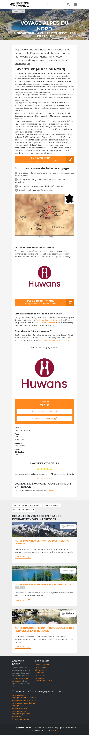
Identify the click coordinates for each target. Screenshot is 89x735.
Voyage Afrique (19, 695)
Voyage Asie (17, 706)
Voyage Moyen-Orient (22, 713)
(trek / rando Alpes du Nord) (48, 320)
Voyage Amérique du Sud (23, 703)
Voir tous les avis (44, 479)
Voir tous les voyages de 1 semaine (54, 340)
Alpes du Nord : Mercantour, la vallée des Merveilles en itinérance (44, 629)
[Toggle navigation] (75, 4)
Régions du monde (20, 719)
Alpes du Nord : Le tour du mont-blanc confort (42, 542)
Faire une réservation (44, 411)
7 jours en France (47, 323)
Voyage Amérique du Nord (24, 700)
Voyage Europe (19, 711)
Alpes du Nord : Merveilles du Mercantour (44, 585)
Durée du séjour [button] (51, 505)
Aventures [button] (34, 505)
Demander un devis (44, 418)
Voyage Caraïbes (19, 708)
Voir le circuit (23, 557)
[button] (19, 217)
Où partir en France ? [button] (22, 510)
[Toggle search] (68, 4)
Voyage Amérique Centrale (24, 698)
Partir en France (20, 505)
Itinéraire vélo (41, 667)
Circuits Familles (42, 665)
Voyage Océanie (19, 716)
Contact (55, 730)
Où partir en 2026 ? (43, 680)
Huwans (50, 491)
